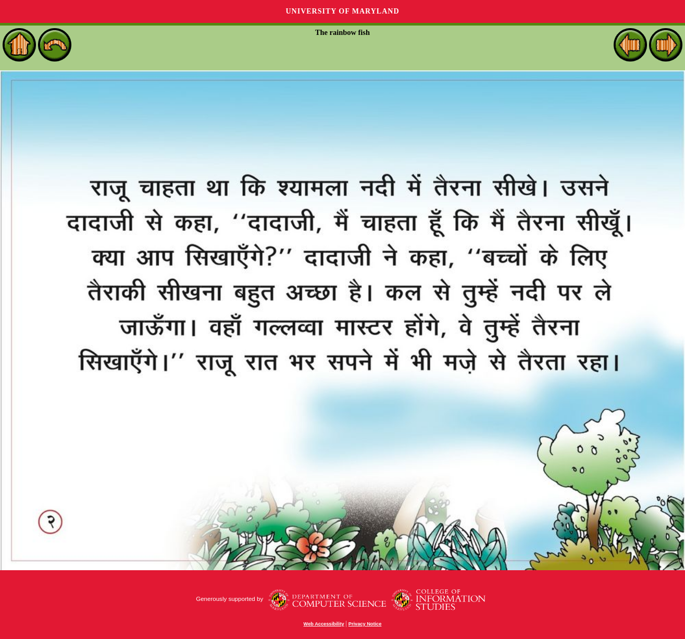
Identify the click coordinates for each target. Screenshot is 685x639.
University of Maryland (342, 11)
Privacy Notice (365, 623)
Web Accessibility (324, 623)
